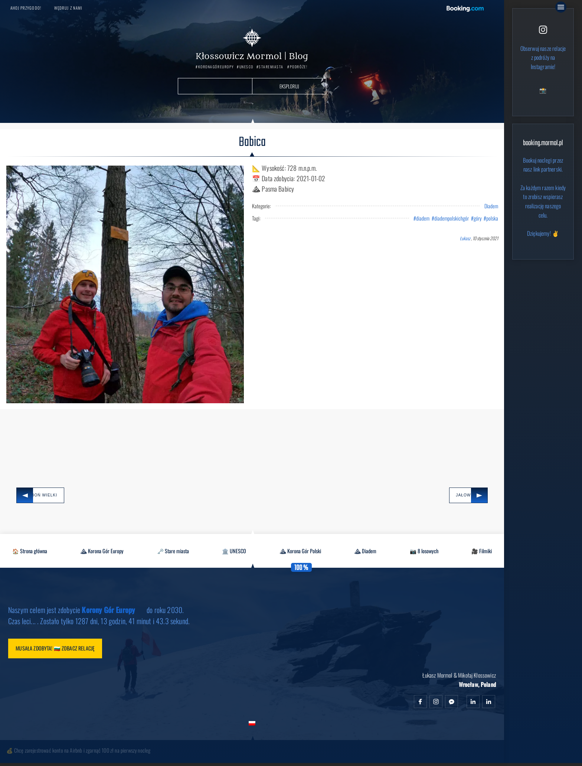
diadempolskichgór (451, 218)
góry (477, 218)
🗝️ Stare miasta (173, 552)
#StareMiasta (270, 67)
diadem (422, 218)
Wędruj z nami (68, 8)
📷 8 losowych (424, 552)
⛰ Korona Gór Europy (102, 552)
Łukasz (465, 238)
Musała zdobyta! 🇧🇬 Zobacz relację (59, 650)
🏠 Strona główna (29, 552)
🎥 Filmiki (481, 552)
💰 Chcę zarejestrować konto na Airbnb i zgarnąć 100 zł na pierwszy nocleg (78, 753)
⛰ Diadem (365, 552)
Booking (465, 9)
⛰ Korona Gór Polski (300, 552)
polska (492, 218)
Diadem (491, 206)
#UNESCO (245, 67)
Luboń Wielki (47, 496)
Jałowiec (454, 496)
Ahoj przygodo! (25, 8)
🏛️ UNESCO (234, 552)
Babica (252, 142)
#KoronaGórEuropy (215, 67)
